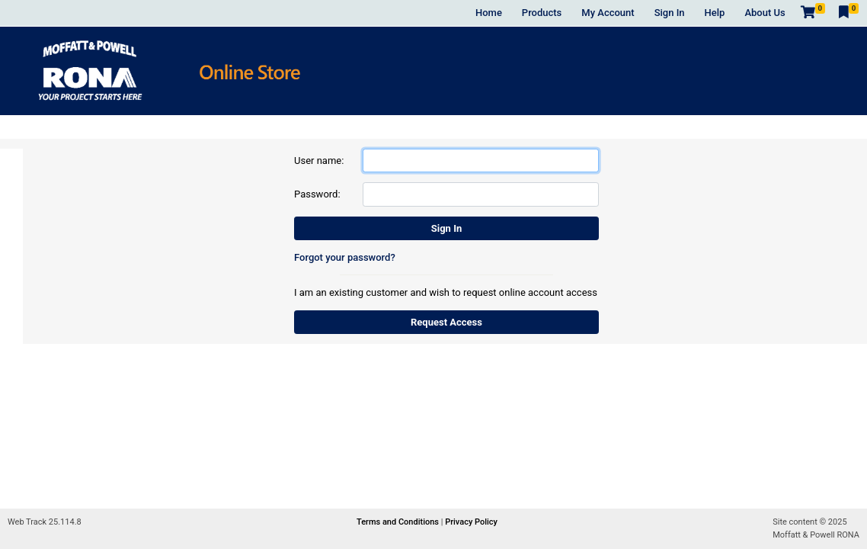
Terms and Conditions (399, 522)
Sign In (669, 12)
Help (715, 12)
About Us (764, 12)
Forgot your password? (344, 257)
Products (541, 12)
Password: (317, 194)
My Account (607, 12)
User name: (319, 160)
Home (488, 12)
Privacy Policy (471, 522)
